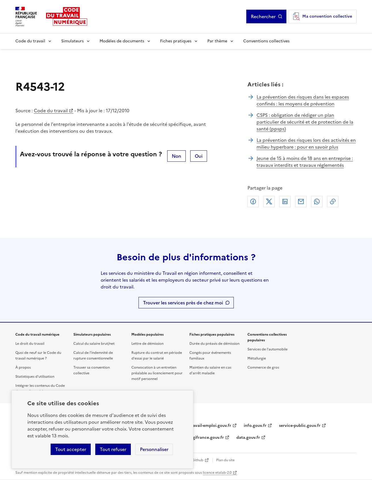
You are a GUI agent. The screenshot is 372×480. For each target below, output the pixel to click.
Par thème (217, 41)
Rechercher (263, 16)
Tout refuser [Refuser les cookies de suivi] (113, 449)
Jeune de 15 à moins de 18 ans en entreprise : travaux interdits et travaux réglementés (305, 162)
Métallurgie (256, 358)
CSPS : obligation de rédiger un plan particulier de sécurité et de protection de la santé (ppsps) (305, 122)
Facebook (253, 201)
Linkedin (285, 201)
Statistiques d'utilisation (34, 376)
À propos (23, 367)
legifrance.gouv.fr (206, 437)
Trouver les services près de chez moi (183, 302)
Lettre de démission (147, 343)
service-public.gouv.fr (300, 426)
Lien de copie (332, 201)
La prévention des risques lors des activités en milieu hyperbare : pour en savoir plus (306, 143)
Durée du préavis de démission (214, 343)
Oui (198, 156)
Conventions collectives (266, 41)
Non (176, 156)
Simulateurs (72, 41)
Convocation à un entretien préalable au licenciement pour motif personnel (157, 373)
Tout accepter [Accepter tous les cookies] (70, 449)
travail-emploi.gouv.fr (210, 426)
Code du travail (30, 41)
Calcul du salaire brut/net (94, 343)
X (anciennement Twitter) (269, 201)
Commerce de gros (263, 367)
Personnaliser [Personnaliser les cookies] (154, 449)
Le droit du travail (29, 343)
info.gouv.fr (255, 426)
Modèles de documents (122, 41)
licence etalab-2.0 (217, 472)
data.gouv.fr (248, 437)
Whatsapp (317, 201)
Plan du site (225, 460)
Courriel (301, 201)
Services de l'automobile (267, 349)
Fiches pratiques (175, 41)
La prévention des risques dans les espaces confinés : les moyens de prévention (303, 100)
